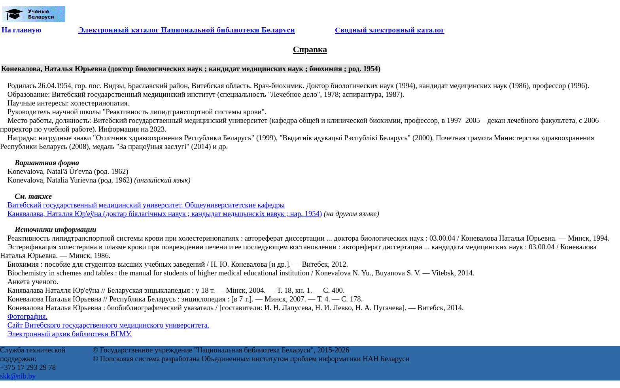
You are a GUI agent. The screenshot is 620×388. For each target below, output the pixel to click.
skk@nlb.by (18, 376)
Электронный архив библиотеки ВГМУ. (70, 334)
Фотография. (28, 316)
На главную (21, 30)
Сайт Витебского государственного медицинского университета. (109, 325)
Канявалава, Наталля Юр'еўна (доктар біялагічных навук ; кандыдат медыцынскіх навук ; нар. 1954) (165, 213)
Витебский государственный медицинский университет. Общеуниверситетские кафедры (146, 205)
